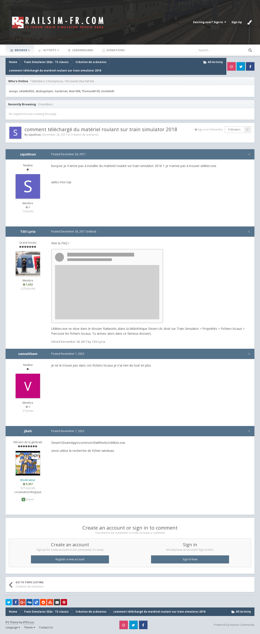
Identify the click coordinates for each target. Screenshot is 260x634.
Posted (67, 154)
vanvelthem (27, 354)
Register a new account (69, 559)
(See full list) (86, 81)
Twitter (241, 66)
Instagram (231, 66)
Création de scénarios (84, 135)
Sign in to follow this (210, 129)
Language (13, 627)
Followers (234, 129)
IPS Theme (12, 622)
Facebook (250, 66)
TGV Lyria (27, 231)
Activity (51, 50)
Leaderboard (82, 50)
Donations (115, 50)
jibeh (28, 431)
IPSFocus (28, 622)
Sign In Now (190, 559)
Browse (22, 50)
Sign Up (236, 22)
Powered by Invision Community (234, 625)
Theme (29, 627)
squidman (34, 135)
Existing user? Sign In (209, 22)
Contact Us (46, 627)
